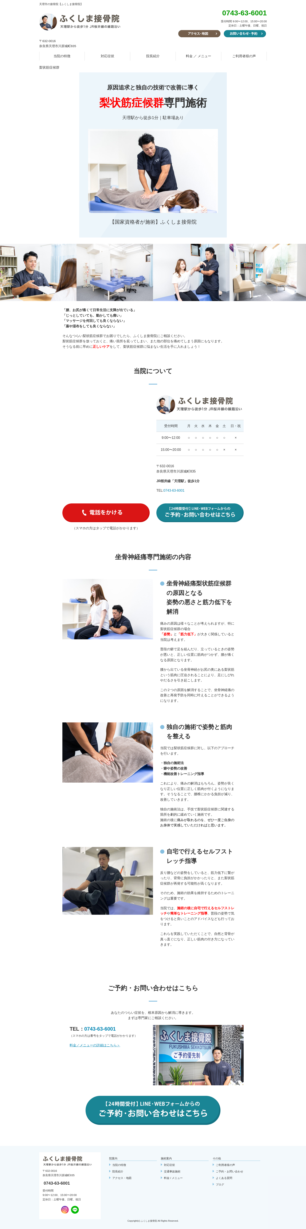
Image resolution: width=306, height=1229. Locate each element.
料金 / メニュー (173, 1178)
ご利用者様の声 (244, 56)
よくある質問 (224, 1178)
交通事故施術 (172, 1171)
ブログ (220, 1184)
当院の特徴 (62, 56)
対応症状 (107, 56)
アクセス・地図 (122, 1178)
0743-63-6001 (174, 490)
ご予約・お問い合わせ (229, 1171)
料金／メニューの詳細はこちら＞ (95, 1045)
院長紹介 (153, 56)
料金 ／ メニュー (198, 56)
